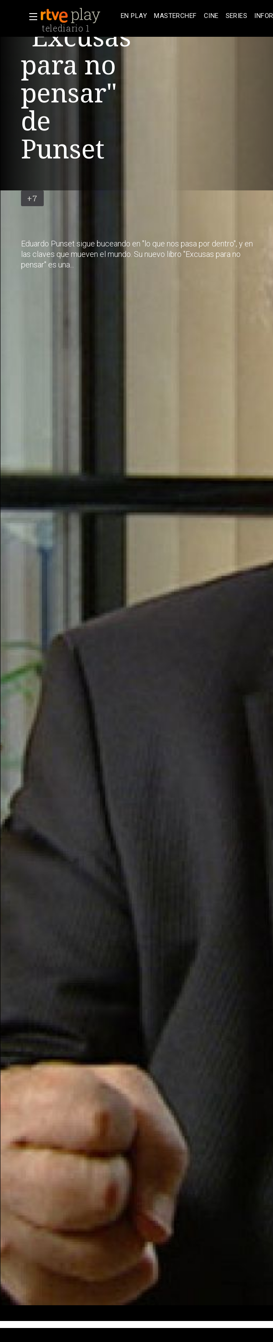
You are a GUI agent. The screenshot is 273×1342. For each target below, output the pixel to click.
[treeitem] (134, 16)
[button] (30, 16)
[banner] (78, 16)
